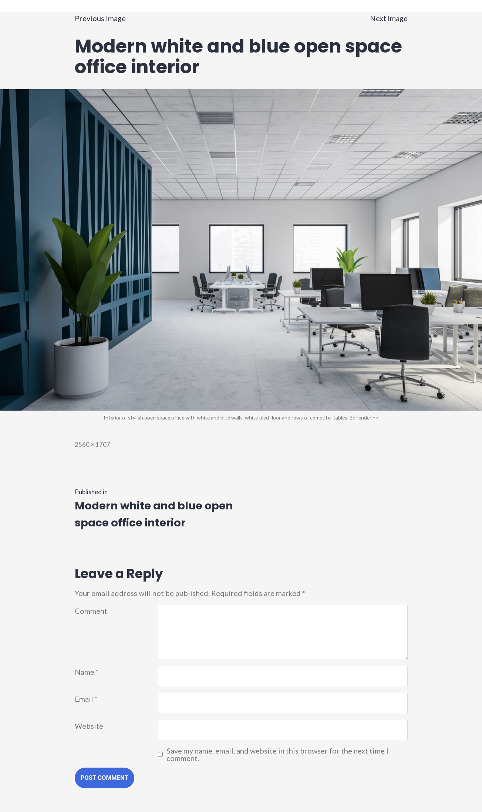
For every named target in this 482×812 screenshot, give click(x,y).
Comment (91, 610)
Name (87, 671)
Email (86, 698)
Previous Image (100, 18)
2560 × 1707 (92, 444)
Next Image (389, 18)
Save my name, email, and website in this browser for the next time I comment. (277, 754)
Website (89, 725)
